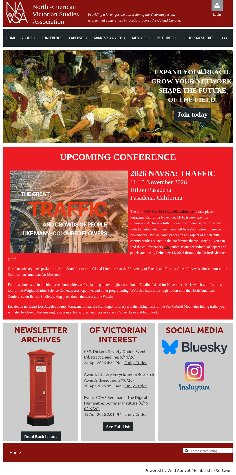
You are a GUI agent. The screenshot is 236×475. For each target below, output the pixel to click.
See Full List (118, 426)
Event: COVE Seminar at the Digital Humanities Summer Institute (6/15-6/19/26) (116, 403)
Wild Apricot (179, 470)
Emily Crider (135, 362)
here (167, 247)
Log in (217, 5)
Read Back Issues (40, 436)
